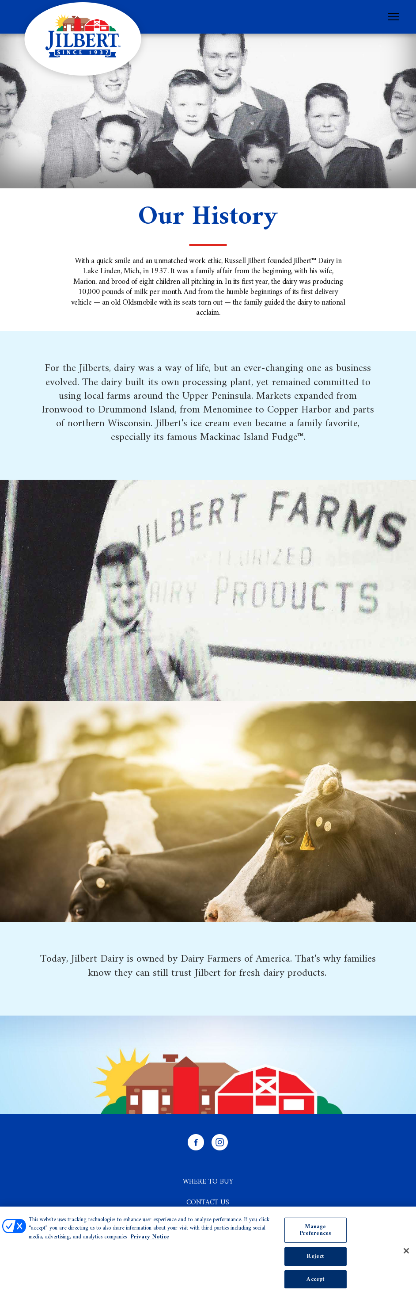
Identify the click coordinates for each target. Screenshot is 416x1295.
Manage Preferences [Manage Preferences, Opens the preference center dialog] (315, 1232)
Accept (315, 1281)
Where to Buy (208, 1182)
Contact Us (207, 1202)
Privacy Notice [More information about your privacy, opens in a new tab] (150, 1239)
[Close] (406, 1253)
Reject (315, 1258)
